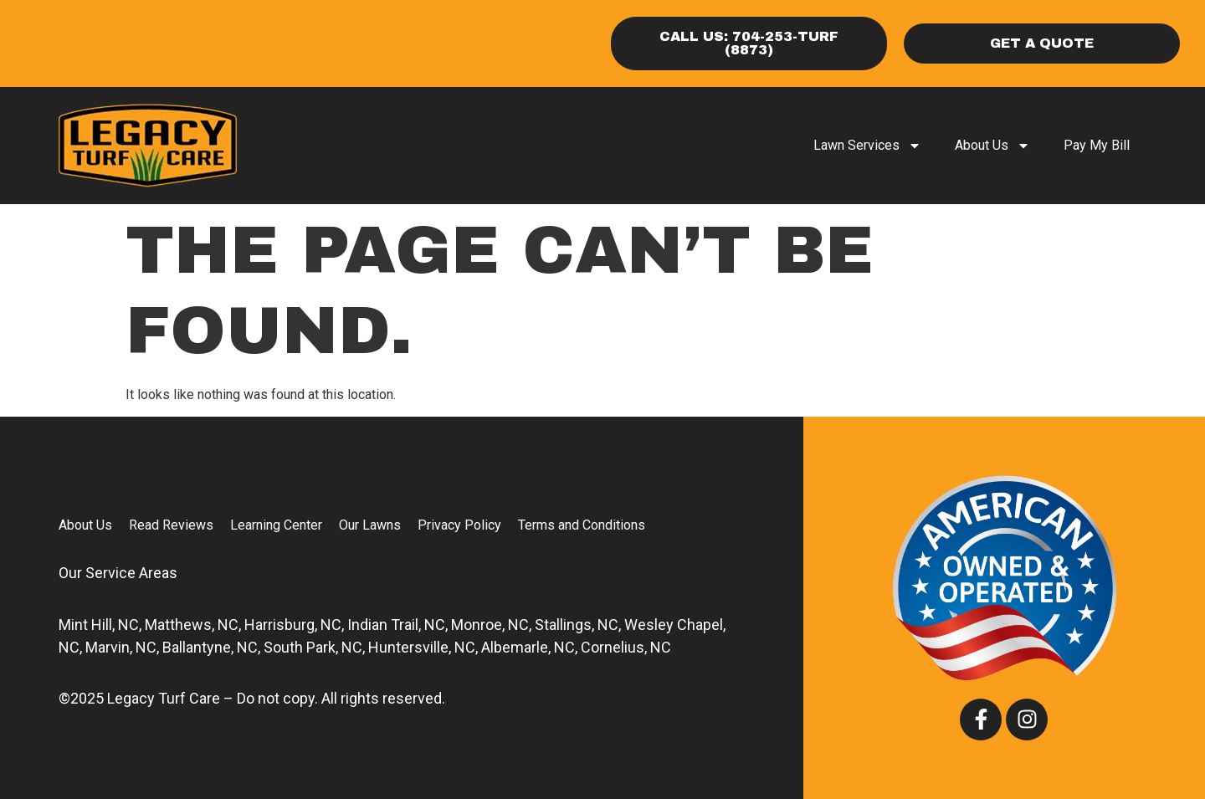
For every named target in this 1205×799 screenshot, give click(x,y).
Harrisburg (279, 624)
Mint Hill (85, 624)
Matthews (178, 624)
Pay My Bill (1097, 145)
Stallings (563, 624)
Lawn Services (867, 146)
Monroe (476, 624)
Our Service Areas (118, 572)
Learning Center (276, 525)
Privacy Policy (459, 525)
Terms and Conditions (581, 525)
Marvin (107, 647)
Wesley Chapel (673, 624)
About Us (992, 146)
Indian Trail (382, 624)
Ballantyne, (197, 647)
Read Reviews (171, 525)
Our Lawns (370, 525)
